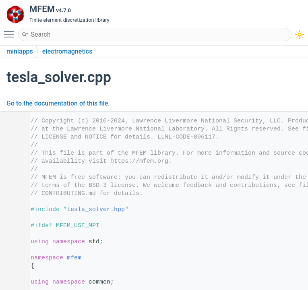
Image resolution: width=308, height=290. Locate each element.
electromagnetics (67, 51)
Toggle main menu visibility (11, 31)
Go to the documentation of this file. (58, 103)
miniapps (19, 51)
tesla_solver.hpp (96, 209)
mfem (74, 258)
